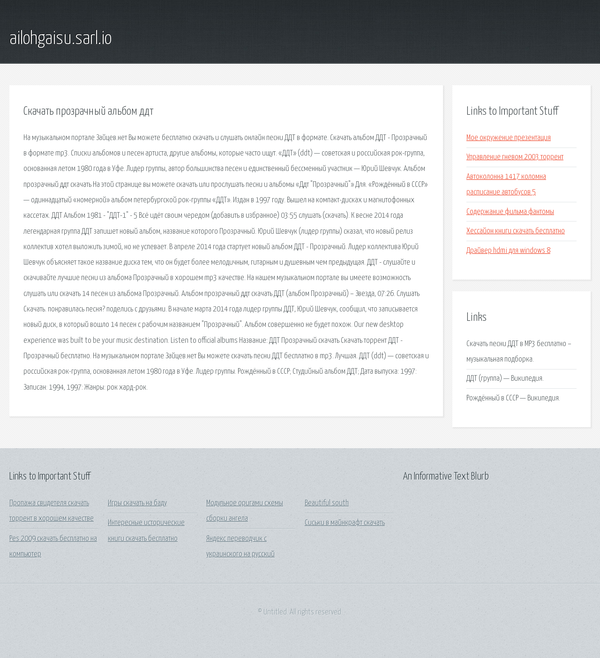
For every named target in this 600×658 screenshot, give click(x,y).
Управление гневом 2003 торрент (514, 157)
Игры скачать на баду (137, 503)
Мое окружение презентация (508, 138)
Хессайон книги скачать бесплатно (515, 231)
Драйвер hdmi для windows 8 (508, 251)
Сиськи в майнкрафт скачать (345, 523)
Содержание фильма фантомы (510, 212)
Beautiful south (327, 503)
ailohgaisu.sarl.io (60, 39)
